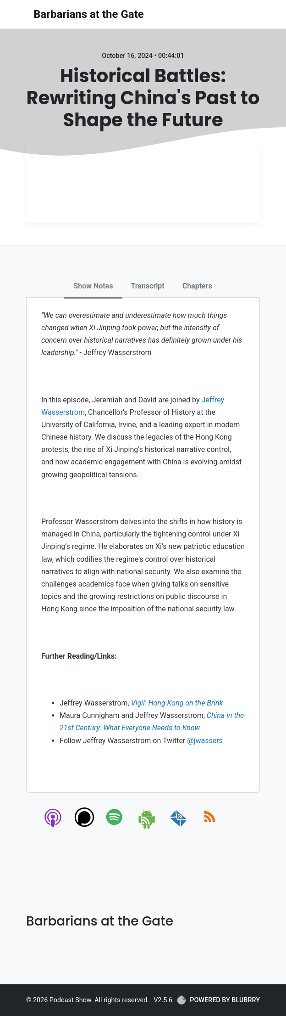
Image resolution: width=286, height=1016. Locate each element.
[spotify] (116, 827)
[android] (147, 827)
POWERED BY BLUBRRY (218, 1000)
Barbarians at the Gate (88, 14)
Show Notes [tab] (93, 286)
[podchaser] (84, 827)
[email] (178, 827)
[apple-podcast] (53, 827)
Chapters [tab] (197, 286)
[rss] (209, 827)
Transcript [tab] (148, 286)
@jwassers (205, 740)
